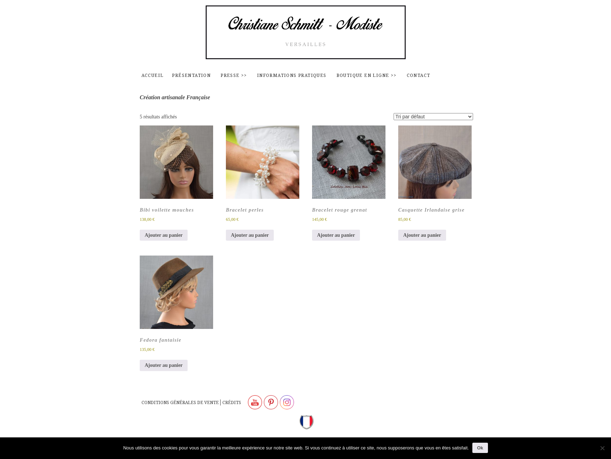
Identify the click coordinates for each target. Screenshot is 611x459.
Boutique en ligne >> (367, 75)
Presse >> (234, 75)
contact (419, 75)
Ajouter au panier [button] (164, 235)
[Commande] (433, 116)
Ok (480, 447)
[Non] (602, 448)
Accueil (152, 75)
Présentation (191, 75)
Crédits (231, 402)
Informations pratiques (292, 75)
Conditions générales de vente (180, 402)
